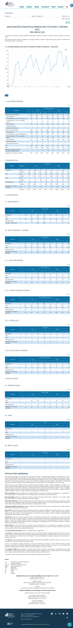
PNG (6, 95)
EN (67, 7)
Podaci (21, 7)
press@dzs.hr (41, 578)
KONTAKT (60, 7)
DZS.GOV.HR (45, 7)
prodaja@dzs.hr (42, 603)
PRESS (53, 7)
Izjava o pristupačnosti (26, 619)
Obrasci (29, 7)
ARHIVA (37, 7)
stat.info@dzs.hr (42, 598)
